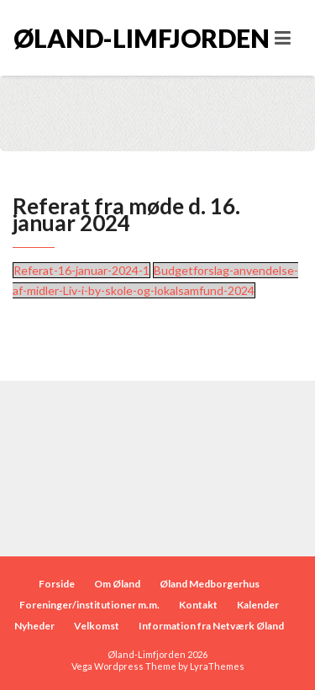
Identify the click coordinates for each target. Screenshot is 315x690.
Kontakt (198, 604)
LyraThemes (217, 666)
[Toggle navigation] (283, 38)
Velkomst (96, 625)
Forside (57, 583)
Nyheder (34, 625)
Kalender (258, 604)
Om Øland (117, 583)
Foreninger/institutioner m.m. (89, 604)
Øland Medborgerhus (210, 583)
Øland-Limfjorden (85, 38)
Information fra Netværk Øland (211, 625)
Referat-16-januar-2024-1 (81, 270)
